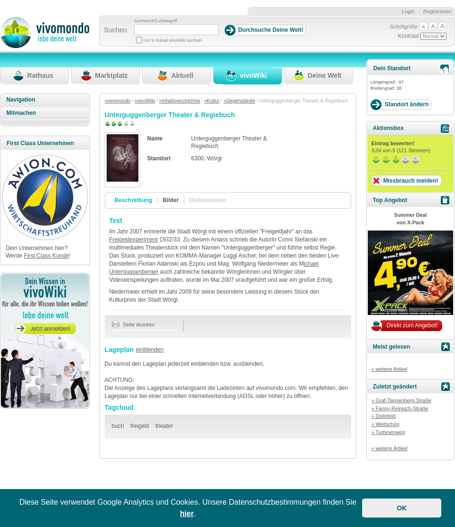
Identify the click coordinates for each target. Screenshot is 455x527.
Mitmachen (21, 113)
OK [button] (402, 508)
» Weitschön (385, 424)
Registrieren (437, 11)
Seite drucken (133, 324)
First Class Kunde (46, 255)
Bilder (171, 200)
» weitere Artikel (389, 369)
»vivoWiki (145, 100)
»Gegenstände (239, 100)
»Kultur (211, 100)
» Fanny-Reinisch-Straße (399, 408)
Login (408, 11)
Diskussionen (207, 200)
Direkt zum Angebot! (411, 325)
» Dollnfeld (383, 416)
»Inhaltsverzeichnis (179, 100)
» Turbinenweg (388, 432)
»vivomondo (118, 100)
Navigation (20, 99)
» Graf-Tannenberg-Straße (401, 400)
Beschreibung (133, 200)
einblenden (150, 349)
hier (187, 513)
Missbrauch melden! (410, 180)
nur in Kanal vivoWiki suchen (173, 40)
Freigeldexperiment (133, 239)
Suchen (115, 30)
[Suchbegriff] (176, 29)
